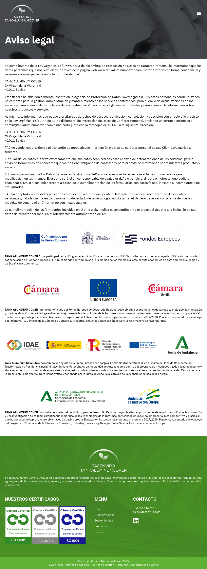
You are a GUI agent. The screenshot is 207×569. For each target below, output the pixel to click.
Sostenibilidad (104, 520)
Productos (101, 526)
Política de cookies (77, 565)
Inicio (98, 509)
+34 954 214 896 (143, 508)
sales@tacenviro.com (146, 512)
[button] (198, 13)
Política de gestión (102, 565)
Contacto (100, 532)
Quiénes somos (104, 515)
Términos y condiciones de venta (137, 565)
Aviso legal (56, 565)
